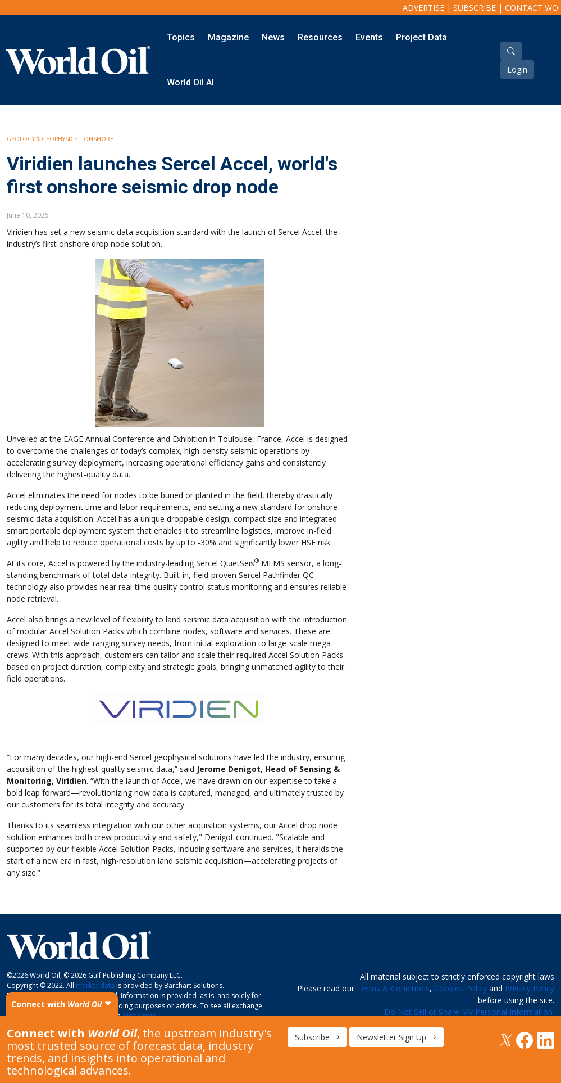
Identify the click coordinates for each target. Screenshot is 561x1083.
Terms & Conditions (393, 988)
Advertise (423, 7)
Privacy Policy (529, 988)
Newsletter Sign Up (396, 1037)
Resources (320, 37)
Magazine (228, 37)
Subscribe (474, 7)
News (273, 37)
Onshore (98, 139)
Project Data (421, 37)
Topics (181, 37)
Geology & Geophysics (42, 139)
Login (517, 69)
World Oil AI (190, 82)
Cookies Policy (460, 988)
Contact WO (531, 7)
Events (369, 37)
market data (95, 985)
